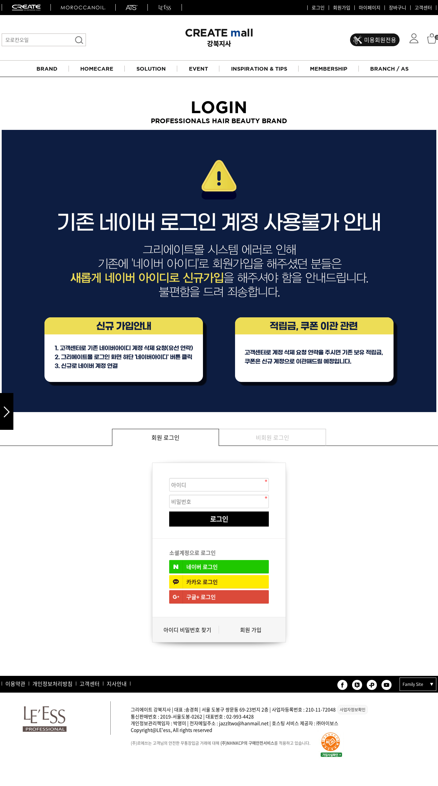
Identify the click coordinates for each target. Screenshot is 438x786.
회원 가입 (250, 630)
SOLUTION (151, 69)
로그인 (318, 7)
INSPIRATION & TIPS (259, 69)
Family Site (413, 684)
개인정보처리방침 (52, 684)
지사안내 (117, 684)
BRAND (47, 69)
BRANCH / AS (389, 69)
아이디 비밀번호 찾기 (187, 630)
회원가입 (341, 7)
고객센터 (423, 7)
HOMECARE (96, 69)
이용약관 (15, 684)
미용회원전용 (380, 39)
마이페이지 (369, 7)
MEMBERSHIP (328, 69)
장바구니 (397, 7)
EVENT (198, 69)
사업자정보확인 (352, 710)
